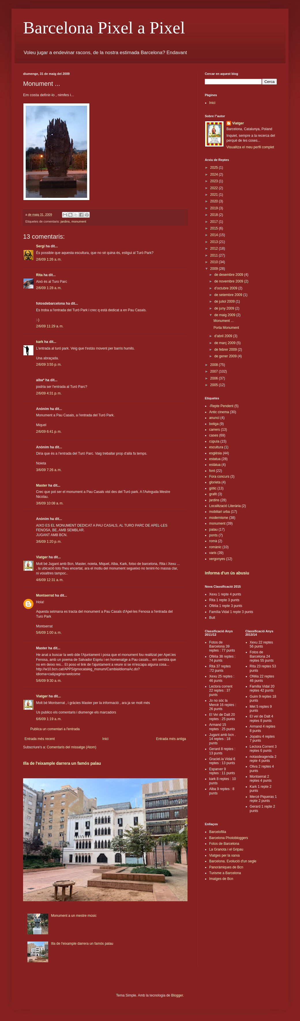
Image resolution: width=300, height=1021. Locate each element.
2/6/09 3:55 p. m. (48, 365)
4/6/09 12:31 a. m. (49, 580)
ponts (213, 535)
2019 (214, 208)
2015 (214, 228)
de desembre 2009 (229, 275)
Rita (39, 275)
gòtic (212, 488)
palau (213, 529)
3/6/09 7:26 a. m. (48, 470)
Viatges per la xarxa (224, 855)
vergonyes (217, 559)
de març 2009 (225, 343)
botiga (214, 424)
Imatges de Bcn (221, 879)
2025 (214, 168)
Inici (105, 739)
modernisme (218, 518)
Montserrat (45, 595)
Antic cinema (219, 412)
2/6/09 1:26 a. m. (48, 259)
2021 (214, 195)
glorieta (214, 482)
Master (41, 485)
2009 (214, 269)
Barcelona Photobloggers (228, 838)
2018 (214, 215)
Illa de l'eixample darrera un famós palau (62, 763)
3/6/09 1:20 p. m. (48, 542)
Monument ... (223, 321)
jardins (65, 221)
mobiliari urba (219, 512)
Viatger (42, 557)
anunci (214, 418)
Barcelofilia (217, 832)
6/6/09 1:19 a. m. (48, 719)
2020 (214, 201)
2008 (214, 365)
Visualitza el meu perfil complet (250, 147)
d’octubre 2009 (226, 288)
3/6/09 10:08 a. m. (49, 503)
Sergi (40, 246)
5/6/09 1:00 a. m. (48, 633)
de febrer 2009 (226, 350)
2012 (214, 248)
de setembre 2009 (228, 295)
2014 (214, 235)
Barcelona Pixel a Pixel (104, 27)
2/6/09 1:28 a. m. (48, 288)
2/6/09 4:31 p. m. (48, 393)
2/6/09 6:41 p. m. (48, 432)
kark (39, 342)
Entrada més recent (40, 739)
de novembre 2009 (229, 281)
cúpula (214, 441)
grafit (213, 494)
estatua (214, 459)
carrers (214, 430)
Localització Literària (225, 506)
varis (212, 553)
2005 (214, 385)
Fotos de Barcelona (224, 844)
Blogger (177, 995)
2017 (214, 222)
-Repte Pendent (221, 406)
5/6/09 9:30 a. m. (48, 681)
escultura (216, 447)
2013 (214, 242)
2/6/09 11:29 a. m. (49, 326)
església (215, 453)
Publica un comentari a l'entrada (55, 729)
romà (213, 541)
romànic (215, 547)
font (212, 471)
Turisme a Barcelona (225, 873)
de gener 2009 (226, 356)
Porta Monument (226, 328)
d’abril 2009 (223, 336)
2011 (214, 255)
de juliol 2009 (225, 301)
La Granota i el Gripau (226, 849)
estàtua (214, 465)
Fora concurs (219, 477)
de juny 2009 (224, 308)
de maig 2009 (225, 315)
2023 (214, 181)
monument (79, 221)
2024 (214, 174)
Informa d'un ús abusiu (227, 573)
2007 (214, 371)
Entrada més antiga (171, 739)
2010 (214, 262)
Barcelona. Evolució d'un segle (232, 861)
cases (213, 435)
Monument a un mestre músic (74, 916)
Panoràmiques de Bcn (226, 867)
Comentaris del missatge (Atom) (71, 747)
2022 (214, 188)
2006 (214, 378)
